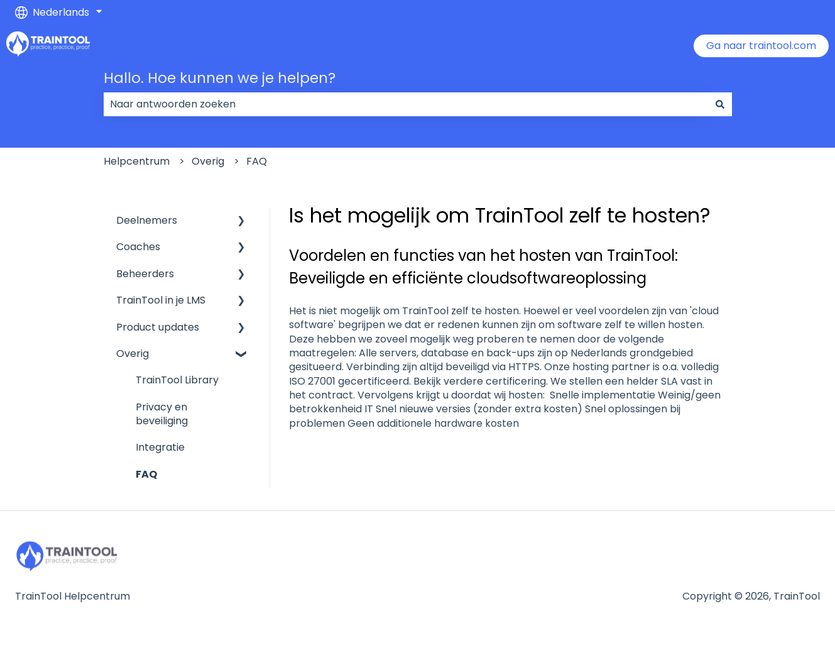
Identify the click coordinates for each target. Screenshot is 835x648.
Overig (208, 161)
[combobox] (406, 104)
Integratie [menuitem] (160, 447)
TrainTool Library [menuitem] (177, 380)
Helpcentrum (137, 161)
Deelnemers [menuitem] (146, 220)
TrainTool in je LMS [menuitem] (160, 300)
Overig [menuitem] (132, 353)
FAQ (256, 161)
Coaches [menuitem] (138, 246)
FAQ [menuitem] (146, 474)
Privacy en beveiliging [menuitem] (162, 414)
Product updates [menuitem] (157, 327)
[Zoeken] (720, 104)
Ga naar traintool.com (761, 45)
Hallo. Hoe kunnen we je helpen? (220, 78)
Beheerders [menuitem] (145, 273)
